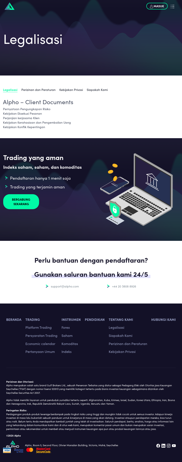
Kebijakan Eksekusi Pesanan (22, 113)
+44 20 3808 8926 (124, 286)
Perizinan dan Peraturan (38, 89)
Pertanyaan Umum (40, 351)
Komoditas (70, 343)
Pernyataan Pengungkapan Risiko (26, 109)
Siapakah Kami (97, 89)
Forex (66, 327)
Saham (67, 335)
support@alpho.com (65, 286)
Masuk (157, 6)
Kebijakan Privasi (71, 89)
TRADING (32, 319)
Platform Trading (38, 327)
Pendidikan (95, 319)
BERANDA (13, 319)
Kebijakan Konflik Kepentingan (24, 127)
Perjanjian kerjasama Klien (21, 118)
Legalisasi (10, 89)
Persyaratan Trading (41, 335)
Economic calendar (40, 343)
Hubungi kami (163, 319)
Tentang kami (121, 319)
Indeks (67, 351)
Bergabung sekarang (21, 201)
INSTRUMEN (71, 319)
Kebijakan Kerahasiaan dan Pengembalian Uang (37, 122)
